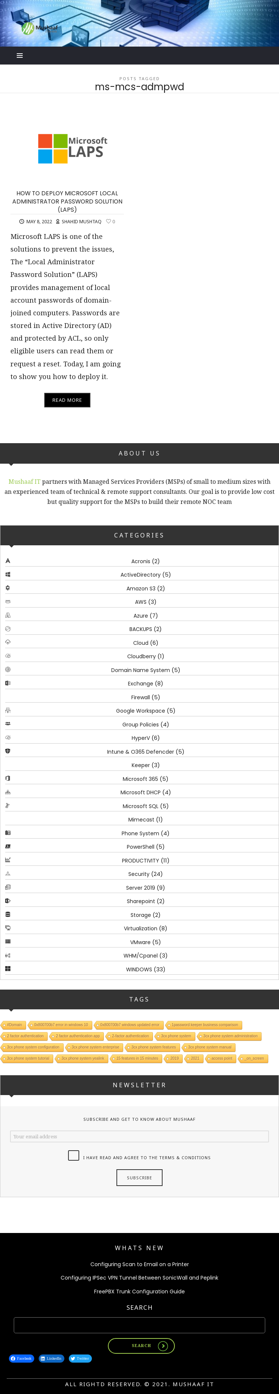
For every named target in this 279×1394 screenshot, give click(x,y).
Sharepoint (141, 901)
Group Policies (140, 724)
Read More (67, 400)
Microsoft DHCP (141, 792)
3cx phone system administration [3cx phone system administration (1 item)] (230, 1036)
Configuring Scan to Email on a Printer (139, 1264)
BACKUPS (140, 629)
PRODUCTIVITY (140, 860)
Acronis (140, 561)
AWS (141, 602)
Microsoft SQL (140, 806)
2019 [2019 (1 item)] (174, 1058)
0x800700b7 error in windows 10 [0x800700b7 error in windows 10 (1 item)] (61, 1025)
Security (139, 874)
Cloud (140, 643)
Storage (141, 915)
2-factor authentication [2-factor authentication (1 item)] (130, 1036)
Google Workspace (140, 711)
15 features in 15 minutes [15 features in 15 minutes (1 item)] (137, 1058)
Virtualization (140, 928)
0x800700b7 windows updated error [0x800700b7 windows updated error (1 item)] (130, 1025)
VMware (140, 942)
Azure (141, 615)
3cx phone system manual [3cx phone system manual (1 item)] (209, 1047)
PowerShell (140, 847)
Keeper (141, 765)
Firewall (140, 697)
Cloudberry (141, 656)
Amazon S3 (140, 588)
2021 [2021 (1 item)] (195, 1058)
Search (139, 1307)
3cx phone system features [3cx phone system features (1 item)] (153, 1047)
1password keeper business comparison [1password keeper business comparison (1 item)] (205, 1025)
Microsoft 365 (140, 779)
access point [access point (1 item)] (222, 1058)
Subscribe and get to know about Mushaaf (139, 1119)
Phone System (140, 833)
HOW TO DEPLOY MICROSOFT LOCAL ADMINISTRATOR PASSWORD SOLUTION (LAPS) (67, 201)
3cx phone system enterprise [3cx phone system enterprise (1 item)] (95, 1047)
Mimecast (141, 819)
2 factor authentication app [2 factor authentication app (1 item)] (78, 1036)
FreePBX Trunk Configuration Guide (139, 1291)
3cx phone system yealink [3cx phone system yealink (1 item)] (82, 1058)
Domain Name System (140, 670)
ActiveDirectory (141, 574)
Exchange (140, 683)
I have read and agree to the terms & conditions (147, 1158)
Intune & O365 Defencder (140, 752)
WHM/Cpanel (141, 955)
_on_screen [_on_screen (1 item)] (254, 1058)
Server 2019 (140, 888)
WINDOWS (139, 969)
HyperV (141, 738)
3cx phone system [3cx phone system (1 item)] (176, 1036)
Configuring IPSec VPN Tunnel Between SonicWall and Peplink (139, 1277)
